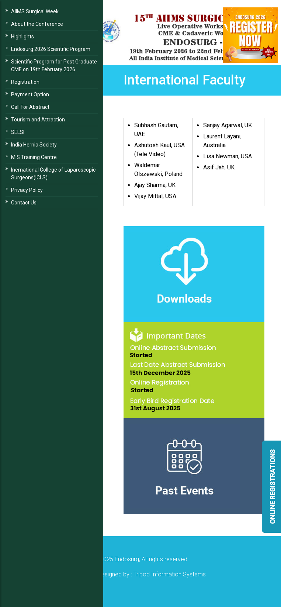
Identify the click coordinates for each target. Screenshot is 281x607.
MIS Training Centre (34, 157)
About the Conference (37, 24)
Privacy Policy (27, 190)
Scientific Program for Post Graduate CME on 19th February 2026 (54, 65)
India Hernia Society (34, 145)
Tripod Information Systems (169, 574)
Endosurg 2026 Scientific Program (50, 49)
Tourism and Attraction (38, 120)
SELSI (17, 132)
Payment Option (30, 94)
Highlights (22, 36)
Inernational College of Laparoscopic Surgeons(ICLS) (53, 173)
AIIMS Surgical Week (35, 11)
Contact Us (24, 203)
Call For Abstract (30, 107)
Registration (25, 82)
